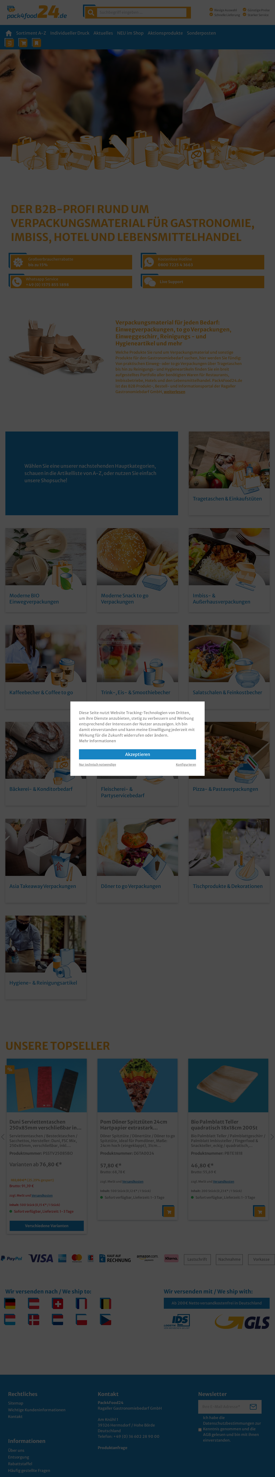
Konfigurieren (186, 764)
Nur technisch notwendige (97, 764)
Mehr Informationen (97, 740)
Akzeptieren (137, 754)
